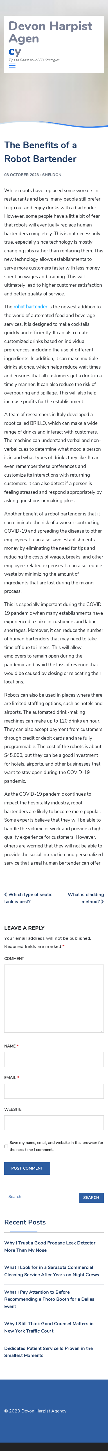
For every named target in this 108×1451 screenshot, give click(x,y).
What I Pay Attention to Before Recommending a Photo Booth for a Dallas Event (49, 1299)
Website (12, 1109)
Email (11, 1077)
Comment (14, 958)
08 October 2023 (21, 175)
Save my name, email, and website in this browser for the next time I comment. (56, 1146)
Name (11, 1046)
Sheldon (52, 175)
